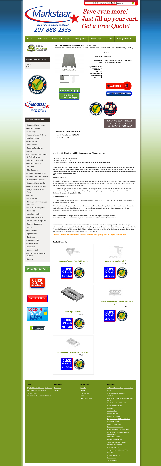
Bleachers (30, 167)
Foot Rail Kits (32, 145)
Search (82, 390)
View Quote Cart (109, 3)
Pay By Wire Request (113, 436)
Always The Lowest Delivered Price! (117, 450)
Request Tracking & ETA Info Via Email (118, 419)
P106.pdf (60, 137)
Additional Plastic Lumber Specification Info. (120, 388)
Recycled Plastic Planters (36, 186)
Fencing (30, 227)
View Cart (83, 388)
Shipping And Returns (113, 455)
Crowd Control (32, 250)
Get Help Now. (97, 3)
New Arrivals (57, 388)
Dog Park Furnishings (35, 217)
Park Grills (31, 247)
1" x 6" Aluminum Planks (73, 48)
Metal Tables (31, 211)
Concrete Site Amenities (36, 180)
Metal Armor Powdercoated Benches (37, 203)
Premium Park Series (35, 148)
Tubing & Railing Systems (36, 135)
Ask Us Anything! (112, 411)
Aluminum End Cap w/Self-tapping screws (73, 352)
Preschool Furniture (34, 214)
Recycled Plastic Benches (36, 183)
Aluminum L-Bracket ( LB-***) (116, 261)
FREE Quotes (80, 39)
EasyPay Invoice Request (114, 439)
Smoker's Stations (33, 240)
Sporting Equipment (34, 224)
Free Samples (97, 39)
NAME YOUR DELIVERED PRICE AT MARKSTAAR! (118, 433)
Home (29, 39)
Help (110, 39)
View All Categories (86, 398)
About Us (110, 395)
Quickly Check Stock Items (115, 426)
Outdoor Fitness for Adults (36, 173)
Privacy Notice (111, 458)
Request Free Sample (113, 416)
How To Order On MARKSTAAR (116, 403)
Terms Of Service (112, 460)
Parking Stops (32, 230)
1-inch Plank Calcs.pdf (65, 135)
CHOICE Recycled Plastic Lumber (36, 254)
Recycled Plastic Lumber (36, 125)
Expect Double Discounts (114, 405)
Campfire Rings (32, 243)
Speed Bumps (32, 234)
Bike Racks (31, 195)
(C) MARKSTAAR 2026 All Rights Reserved (39, 388)
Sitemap (82, 395)
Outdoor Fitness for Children (37, 177)
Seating (30, 259)
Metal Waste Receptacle (36, 208)
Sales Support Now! (113, 421)
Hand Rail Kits (32, 141)
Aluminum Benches (34, 163)
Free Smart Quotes (113, 447)
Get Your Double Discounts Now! (36, 390)
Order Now (42, 39)
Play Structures (32, 170)
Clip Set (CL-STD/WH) (73, 312)
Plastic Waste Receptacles (36, 221)
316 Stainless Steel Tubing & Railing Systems (37, 156)
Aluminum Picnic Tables (35, 160)
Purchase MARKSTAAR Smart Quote (118, 429)
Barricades (31, 237)
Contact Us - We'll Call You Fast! (116, 442)
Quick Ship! (31, 132)
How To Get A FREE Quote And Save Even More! (119, 399)
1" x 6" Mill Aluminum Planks (90, 48)
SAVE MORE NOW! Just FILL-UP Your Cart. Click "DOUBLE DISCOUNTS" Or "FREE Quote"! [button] (119, 123)
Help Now (110, 408)
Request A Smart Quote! (114, 424)
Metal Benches (32, 199)
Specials (56, 390)
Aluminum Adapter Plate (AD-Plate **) (73, 261)
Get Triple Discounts (60, 39)
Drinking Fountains (34, 138)
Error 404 (110, 452)
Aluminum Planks (59, 48)
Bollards (30, 151)
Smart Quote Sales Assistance (116, 393)
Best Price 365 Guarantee (114, 444)
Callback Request (112, 413)
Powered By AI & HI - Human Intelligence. (39, 395)
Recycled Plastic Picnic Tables (35, 191)
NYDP (109, 390)
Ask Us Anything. (32, 393)
